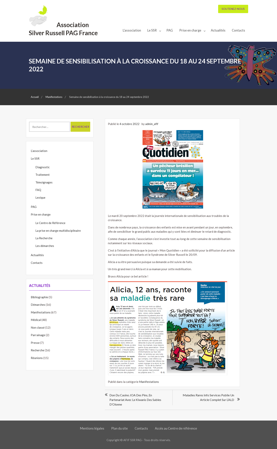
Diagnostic (42, 167)
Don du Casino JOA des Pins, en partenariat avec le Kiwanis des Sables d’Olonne (135, 399)
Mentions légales (92, 428)
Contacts (238, 30)
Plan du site (119, 428)
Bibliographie (39, 297)
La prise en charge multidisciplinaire (58, 230)
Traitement (42, 174)
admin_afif (151, 124)
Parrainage (38, 335)
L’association (132, 30)
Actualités (218, 30)
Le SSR (152, 30)
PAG (169, 30)
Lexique (40, 197)
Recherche (37, 350)
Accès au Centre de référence (176, 428)
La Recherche (44, 238)
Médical (36, 320)
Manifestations (149, 381)
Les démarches (44, 245)
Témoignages (44, 182)
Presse (35, 342)
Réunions (37, 358)
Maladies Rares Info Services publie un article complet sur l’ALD (208, 397)
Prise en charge (190, 30)
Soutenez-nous (233, 8)
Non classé (38, 327)
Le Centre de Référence (50, 223)
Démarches (38, 304)
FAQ (38, 190)
